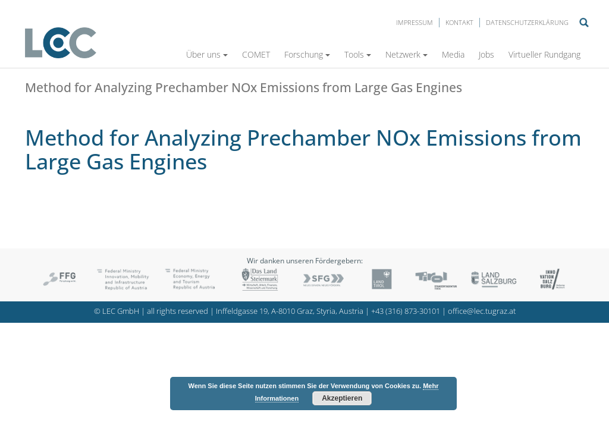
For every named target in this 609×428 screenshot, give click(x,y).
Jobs (486, 54)
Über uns (207, 54)
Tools (357, 54)
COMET (256, 54)
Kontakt (459, 22)
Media (453, 54)
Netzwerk (406, 54)
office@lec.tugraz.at (482, 311)
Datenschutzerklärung (527, 22)
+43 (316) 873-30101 (405, 311)
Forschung (307, 54)
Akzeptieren (342, 398)
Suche (584, 22)
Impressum (414, 22)
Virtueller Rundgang (544, 54)
